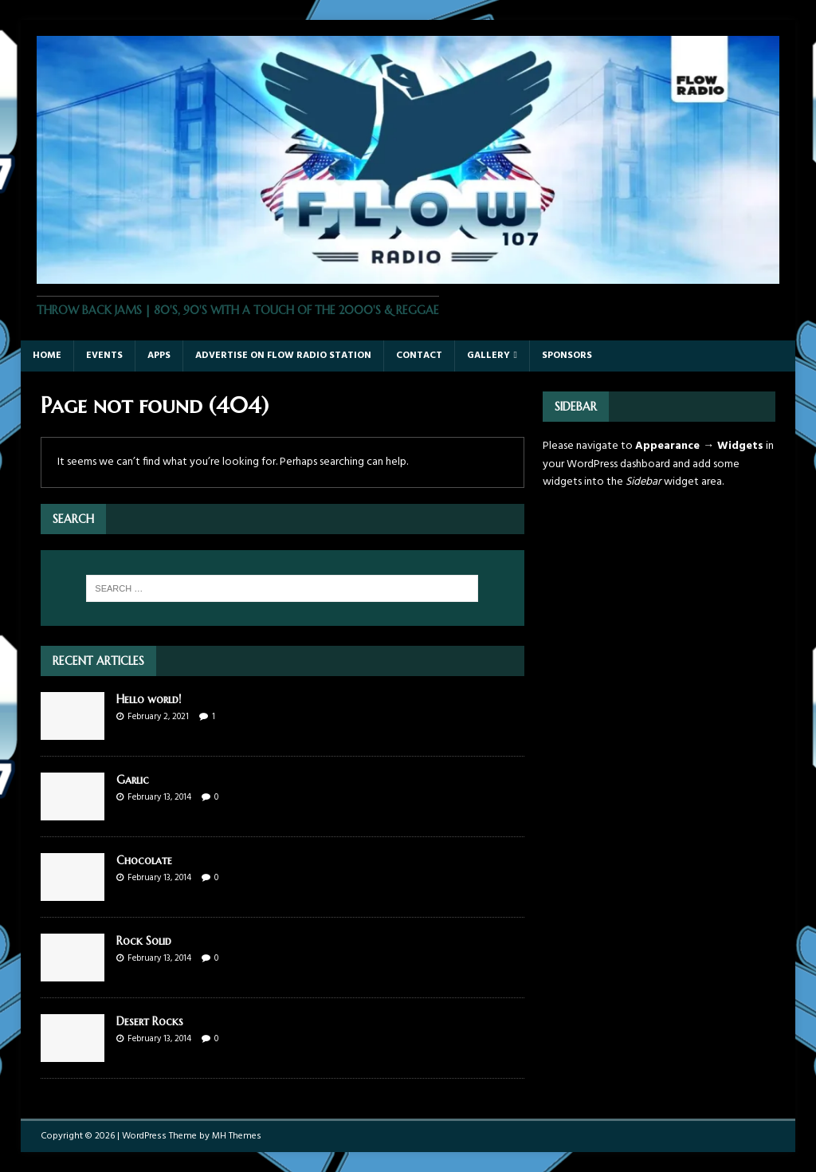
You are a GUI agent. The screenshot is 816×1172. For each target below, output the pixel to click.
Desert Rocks (149, 1021)
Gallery (488, 356)
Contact (419, 356)
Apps (159, 356)
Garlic (132, 780)
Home (47, 356)
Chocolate (144, 860)
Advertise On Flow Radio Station (283, 356)
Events (104, 356)
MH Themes (236, 1136)
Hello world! (148, 699)
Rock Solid (143, 941)
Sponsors (567, 356)
